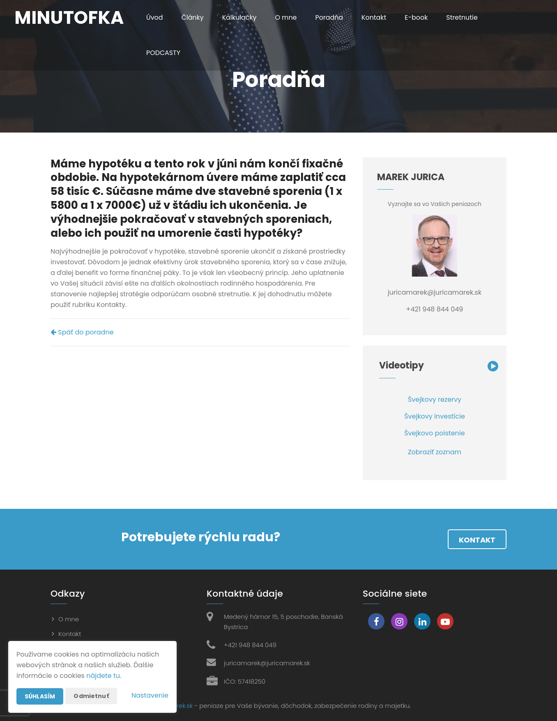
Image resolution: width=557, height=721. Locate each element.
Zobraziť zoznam (434, 452)
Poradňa (330, 17)
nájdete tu (103, 675)
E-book (417, 17)
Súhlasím (40, 696)
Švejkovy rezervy (434, 399)
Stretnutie (463, 17)
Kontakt (375, 17)
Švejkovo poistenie (434, 433)
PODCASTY (163, 52)
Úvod (154, 17)
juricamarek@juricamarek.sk (267, 663)
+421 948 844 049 (250, 645)
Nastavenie (149, 695)
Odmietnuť (91, 696)
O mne (287, 17)
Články (193, 17)
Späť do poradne (82, 332)
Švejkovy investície (434, 416)
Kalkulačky (239, 17)
